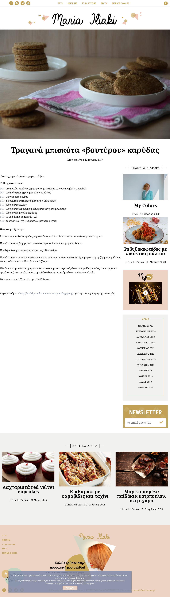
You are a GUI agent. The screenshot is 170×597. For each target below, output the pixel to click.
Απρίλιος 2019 (145, 387)
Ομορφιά (6, 540)
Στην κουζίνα (74, 159)
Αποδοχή (70, 588)
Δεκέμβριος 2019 (145, 342)
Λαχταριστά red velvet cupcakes (28, 489)
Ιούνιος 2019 (146, 376)
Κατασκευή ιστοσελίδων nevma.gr (138, 590)
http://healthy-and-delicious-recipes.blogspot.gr (46, 293)
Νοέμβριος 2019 (145, 348)
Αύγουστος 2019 (145, 364)
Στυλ (4, 535)
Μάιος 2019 (145, 381)
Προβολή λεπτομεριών (84, 583)
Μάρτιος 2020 (145, 325)
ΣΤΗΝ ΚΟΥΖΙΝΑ (89, 3)
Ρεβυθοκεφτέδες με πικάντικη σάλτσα (145, 251)
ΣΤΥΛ (60, 3)
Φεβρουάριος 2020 (146, 331)
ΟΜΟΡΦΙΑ (72, 3)
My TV (5, 549)
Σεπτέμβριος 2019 (145, 359)
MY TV (104, 3)
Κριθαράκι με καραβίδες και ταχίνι (85, 494)
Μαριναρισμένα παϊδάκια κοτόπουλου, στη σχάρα (141, 496)
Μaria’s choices (120, 3)
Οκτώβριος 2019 (145, 353)
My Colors (145, 205)
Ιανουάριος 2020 (145, 336)
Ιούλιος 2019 (145, 370)
